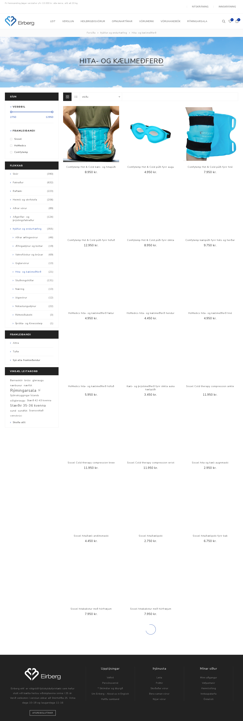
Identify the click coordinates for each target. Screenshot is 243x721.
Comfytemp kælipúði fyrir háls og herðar (210, 233)
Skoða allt (19, 415)
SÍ (39, 383)
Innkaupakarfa (209, 687)
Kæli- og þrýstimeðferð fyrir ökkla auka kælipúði (151, 381)
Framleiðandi (24, 124)
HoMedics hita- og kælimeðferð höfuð (91, 379)
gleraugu (38, 373)
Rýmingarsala (23, 383)
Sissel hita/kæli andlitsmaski (91, 529)
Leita (159, 670)
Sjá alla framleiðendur (26, 353)
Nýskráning (209, 3)
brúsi (27, 373)
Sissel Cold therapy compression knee (91, 456)
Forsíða (91, 26)
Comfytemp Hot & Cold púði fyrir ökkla (150, 233)
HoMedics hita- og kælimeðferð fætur (91, 306)
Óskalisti (209, 692)
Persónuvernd (110, 676)
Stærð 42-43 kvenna (39, 393)
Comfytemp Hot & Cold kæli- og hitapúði (91, 160)
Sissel (18, 132)
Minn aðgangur (208, 670)
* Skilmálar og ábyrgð (110, 681)
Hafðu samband (110, 692)
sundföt (22, 404)
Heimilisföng (208, 681)
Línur (67, 90)
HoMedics (20, 138)
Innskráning (230, 3)
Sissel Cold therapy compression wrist (150, 456)
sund (13, 404)
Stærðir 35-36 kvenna (28, 399)
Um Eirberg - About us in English (110, 687)
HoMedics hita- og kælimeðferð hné (210, 306)
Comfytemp (21, 145)
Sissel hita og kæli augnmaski (210, 456)
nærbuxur (16, 378)
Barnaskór (16, 373)
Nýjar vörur (159, 692)
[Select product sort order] (101, 90)
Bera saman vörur (159, 687)
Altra (16, 336)
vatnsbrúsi (16, 408)
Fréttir (159, 676)
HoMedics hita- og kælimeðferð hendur (150, 306)
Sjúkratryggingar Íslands (24, 388)
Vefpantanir (208, 676)
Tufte (16, 344)
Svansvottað (36, 403)
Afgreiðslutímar (42, 706)
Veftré (110, 670)
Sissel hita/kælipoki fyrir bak (210, 529)
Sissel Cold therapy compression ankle (210, 379)
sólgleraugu (17, 393)
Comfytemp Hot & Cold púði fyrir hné (210, 160)
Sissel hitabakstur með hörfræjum (91, 602)
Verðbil (19, 100)
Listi (76, 90)
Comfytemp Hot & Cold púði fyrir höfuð (91, 233)
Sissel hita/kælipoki (151, 529)
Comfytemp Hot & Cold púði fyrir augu (150, 160)
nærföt (28, 378)
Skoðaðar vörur (159, 681)
